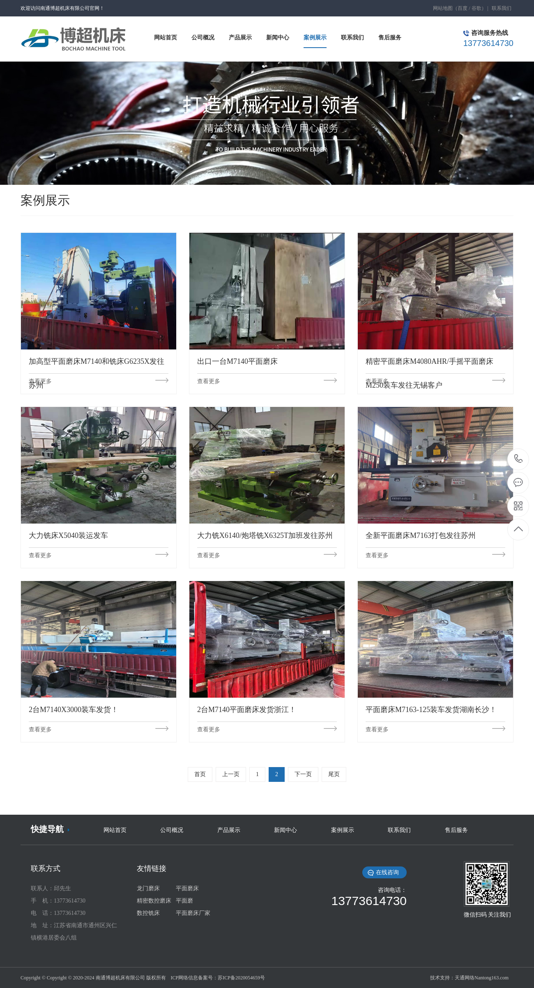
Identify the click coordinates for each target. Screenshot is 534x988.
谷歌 (476, 8)
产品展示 (228, 830)
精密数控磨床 (154, 901)
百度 (462, 8)
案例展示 (342, 830)
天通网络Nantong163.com (482, 978)
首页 (200, 774)
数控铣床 (148, 913)
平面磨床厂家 (193, 913)
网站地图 (443, 8)
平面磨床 (187, 888)
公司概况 (171, 830)
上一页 (230, 774)
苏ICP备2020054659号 (241, 978)
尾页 (334, 774)
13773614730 (518, 458)
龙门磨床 (148, 888)
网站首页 (115, 830)
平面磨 (184, 901)
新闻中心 (285, 830)
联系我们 (501, 8)
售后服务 (456, 830)
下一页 (303, 774)
